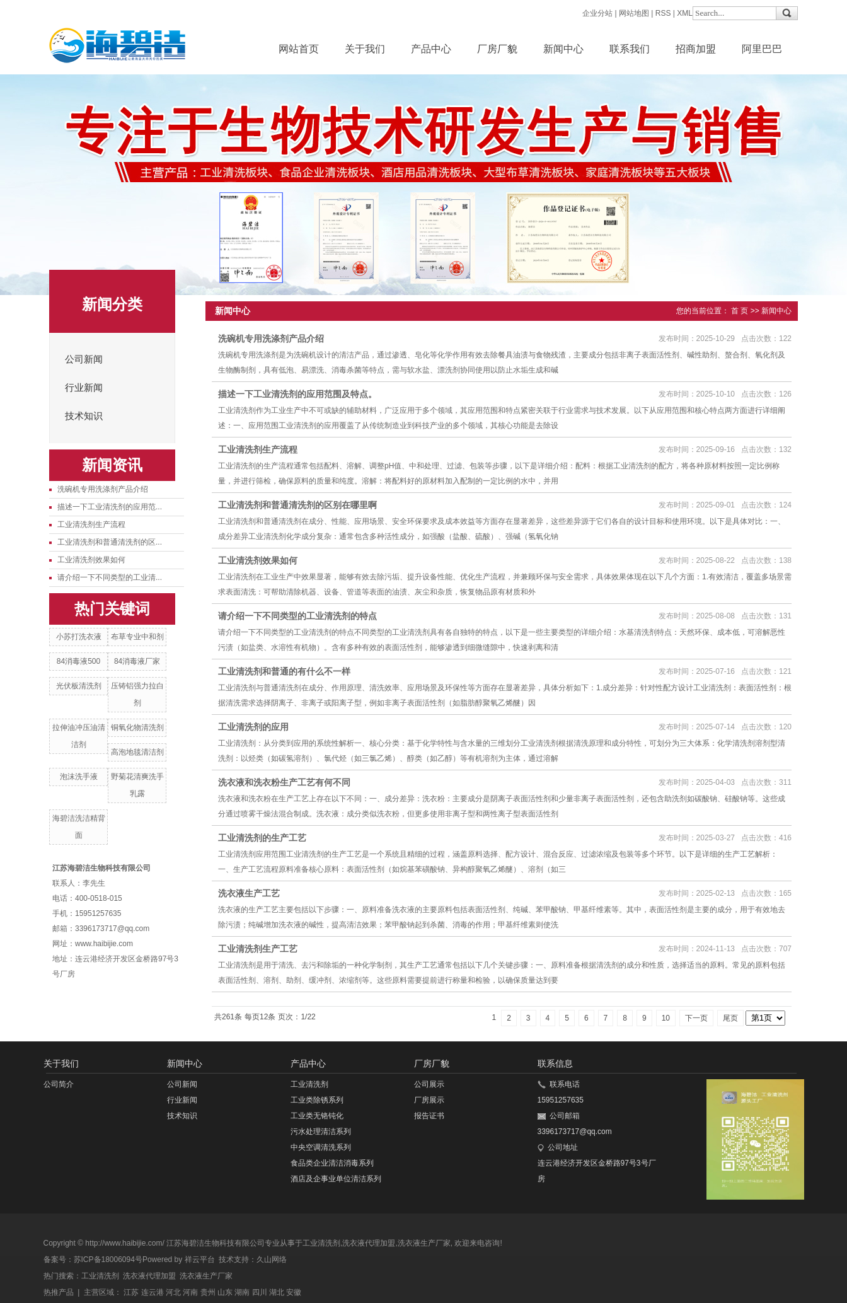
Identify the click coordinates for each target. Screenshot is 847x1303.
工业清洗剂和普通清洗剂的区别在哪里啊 (297, 505)
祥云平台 (200, 1259)
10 (666, 1018)
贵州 (208, 1292)
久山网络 (271, 1259)
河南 (190, 1292)
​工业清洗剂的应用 (253, 727)
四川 (259, 1292)
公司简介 (58, 1084)
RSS (663, 13)
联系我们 (629, 48)
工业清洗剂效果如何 (91, 559)
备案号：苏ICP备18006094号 (92, 1259)
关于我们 (365, 48)
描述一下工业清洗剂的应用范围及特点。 (297, 394)
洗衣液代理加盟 (368, 1243)
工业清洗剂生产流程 (91, 524)
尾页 (730, 1018)
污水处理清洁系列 (321, 1131)
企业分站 (597, 13)
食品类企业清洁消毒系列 (332, 1163)
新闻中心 (563, 48)
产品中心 (431, 48)
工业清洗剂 (309, 1084)
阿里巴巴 (762, 48)
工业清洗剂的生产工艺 (262, 838)
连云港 (152, 1292)
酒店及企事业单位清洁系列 (336, 1178)
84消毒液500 (78, 661)
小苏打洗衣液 (78, 636)
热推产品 (58, 1292)
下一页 (696, 1018)
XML (685, 13)
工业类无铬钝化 (317, 1115)
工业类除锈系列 (317, 1100)
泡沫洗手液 (79, 776)
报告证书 (429, 1115)
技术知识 (84, 416)
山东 (225, 1292)
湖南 (242, 1292)
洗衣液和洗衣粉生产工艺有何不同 (284, 782)
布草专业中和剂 (137, 636)
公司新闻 (84, 359)
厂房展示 (429, 1100)
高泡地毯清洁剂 (137, 752)
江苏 (131, 1292)
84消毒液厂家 (137, 661)
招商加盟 (696, 48)
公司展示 (429, 1084)
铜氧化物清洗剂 (137, 727)
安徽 (293, 1292)
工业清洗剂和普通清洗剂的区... (109, 542)
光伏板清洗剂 (78, 685)
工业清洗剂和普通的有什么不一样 (284, 671)
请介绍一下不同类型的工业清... (109, 577)
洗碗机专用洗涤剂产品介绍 (102, 489)
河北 (173, 1292)
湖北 (276, 1292)
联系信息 (555, 1063)
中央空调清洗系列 (321, 1147)
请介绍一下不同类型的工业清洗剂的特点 (297, 616)
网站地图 (634, 13)
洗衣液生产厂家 (424, 1243)
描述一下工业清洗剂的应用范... (109, 506)
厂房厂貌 (497, 48)
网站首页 (299, 48)
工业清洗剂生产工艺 (257, 949)
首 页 (739, 310)
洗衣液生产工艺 (249, 893)
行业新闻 (84, 388)
